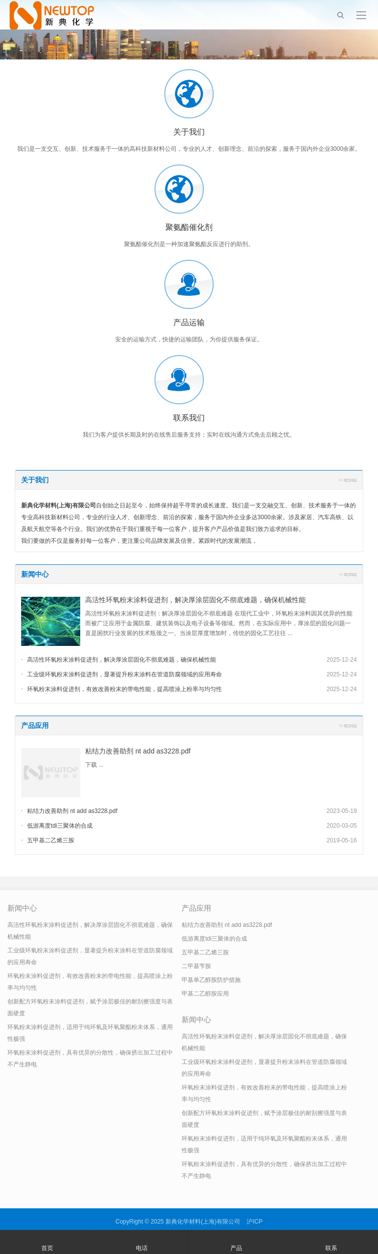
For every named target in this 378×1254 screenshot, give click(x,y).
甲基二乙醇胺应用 (205, 993)
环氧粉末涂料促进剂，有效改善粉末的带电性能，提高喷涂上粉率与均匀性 (124, 689)
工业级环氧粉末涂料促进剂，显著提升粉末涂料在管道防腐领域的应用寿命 (124, 674)
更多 (348, 480)
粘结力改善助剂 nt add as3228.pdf (137, 751)
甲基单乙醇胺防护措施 (211, 979)
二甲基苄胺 (196, 966)
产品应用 (35, 725)
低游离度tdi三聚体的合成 (60, 825)
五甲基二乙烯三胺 (50, 840)
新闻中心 (35, 574)
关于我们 (35, 480)
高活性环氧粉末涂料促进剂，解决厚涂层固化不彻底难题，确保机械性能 (195, 600)
